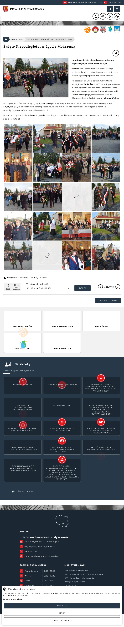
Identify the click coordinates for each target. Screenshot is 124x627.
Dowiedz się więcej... (14, 599)
